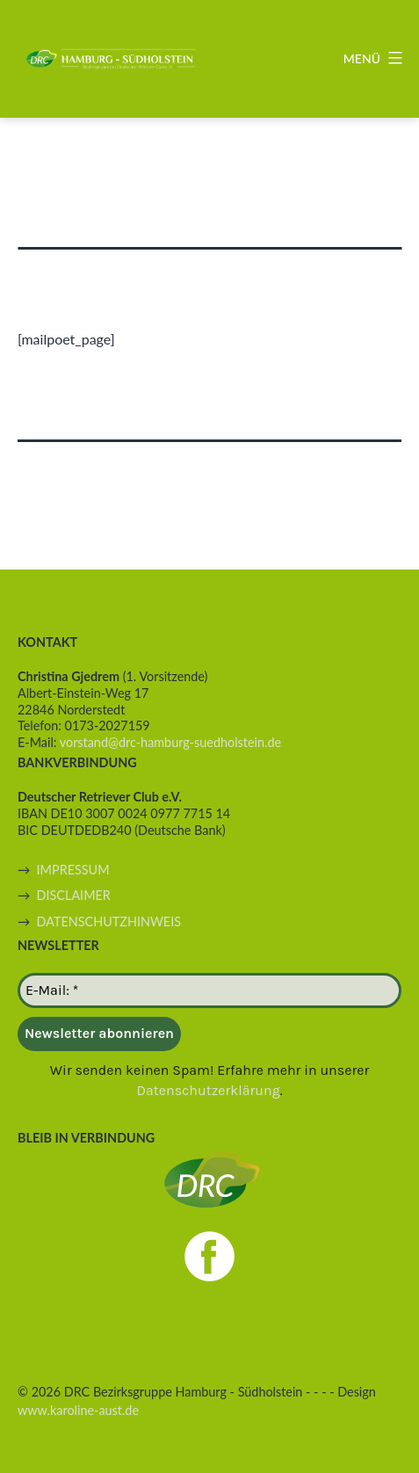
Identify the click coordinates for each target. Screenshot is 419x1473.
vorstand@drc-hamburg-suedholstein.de (170, 742)
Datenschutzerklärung (207, 1090)
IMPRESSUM (73, 869)
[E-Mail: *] (209, 990)
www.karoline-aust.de (78, 1410)
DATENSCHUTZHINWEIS (109, 921)
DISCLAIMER (74, 895)
